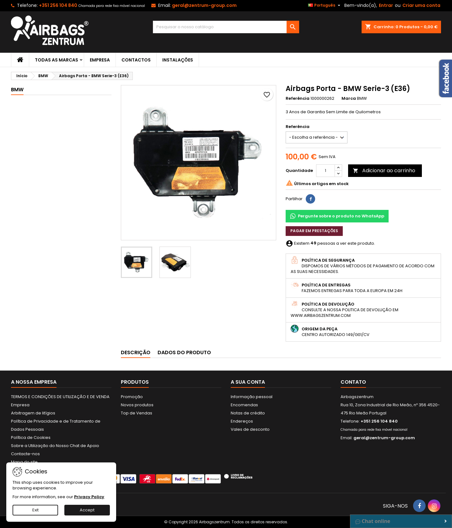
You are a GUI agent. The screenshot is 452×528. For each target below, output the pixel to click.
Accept (87, 510)
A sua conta (248, 382)
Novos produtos (137, 405)
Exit (35, 510)
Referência (297, 98)
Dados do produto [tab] (184, 352)
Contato (353, 382)
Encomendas (244, 405)
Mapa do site (24, 462)
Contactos (136, 60)
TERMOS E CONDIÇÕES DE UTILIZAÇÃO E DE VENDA (60, 397)
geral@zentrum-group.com (204, 5)
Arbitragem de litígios (33, 413)
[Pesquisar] (226, 27)
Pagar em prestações (314, 230)
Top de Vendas (136, 413)
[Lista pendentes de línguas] (325, 5)
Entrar (386, 5)
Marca (349, 98)
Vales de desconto (250, 429)
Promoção (132, 397)
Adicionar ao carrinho (384, 170)
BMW (17, 89)
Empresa (100, 60)
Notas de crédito (248, 413)
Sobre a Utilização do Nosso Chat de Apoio (55, 446)
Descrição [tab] (135, 352)
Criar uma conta (421, 5)
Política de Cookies (31, 437)
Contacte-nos (25, 454)
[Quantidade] (325, 170)
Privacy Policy (89, 497)
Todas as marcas (56, 60)
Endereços (242, 421)
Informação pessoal (251, 397)
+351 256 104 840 (58, 5)
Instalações (177, 60)
